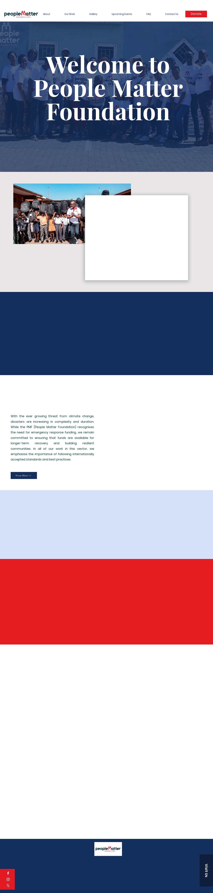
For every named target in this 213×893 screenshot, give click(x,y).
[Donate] (196, 14)
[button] (206, 870)
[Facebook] (8, 873)
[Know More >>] (24, 475)
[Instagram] (8, 879)
